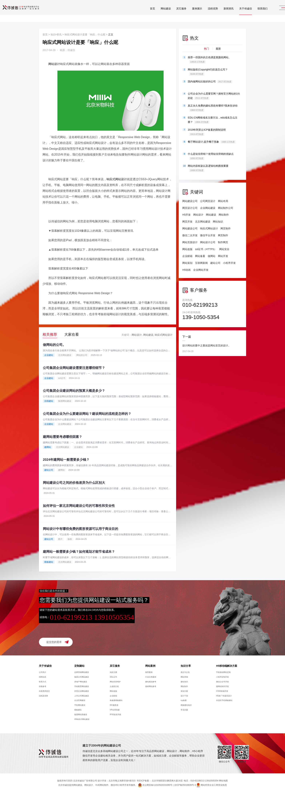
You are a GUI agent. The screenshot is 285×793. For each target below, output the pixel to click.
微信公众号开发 (222, 682)
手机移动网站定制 (223, 673)
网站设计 (54, 64)
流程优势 (204, 12)
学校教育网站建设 (81, 687)
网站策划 (187, 262)
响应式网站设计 (117, 179)
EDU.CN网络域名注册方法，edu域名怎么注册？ (212, 120)
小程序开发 (229, 262)
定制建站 (79, 666)
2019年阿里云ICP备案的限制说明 (207, 132)
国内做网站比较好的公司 (210, 81)
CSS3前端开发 (222, 691)
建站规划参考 (150, 682)
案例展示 (188, 12)
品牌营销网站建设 (81, 673)
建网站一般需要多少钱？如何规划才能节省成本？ (79, 552)
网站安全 (224, 249)
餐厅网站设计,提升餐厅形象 (212, 142)
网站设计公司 (207, 242)
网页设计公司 (190, 208)
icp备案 (184, 701)
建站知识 (184, 682)
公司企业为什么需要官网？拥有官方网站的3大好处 (214, 96)
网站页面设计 (190, 242)
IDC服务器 (114, 705)
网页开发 (187, 221)
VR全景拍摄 (115, 710)
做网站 (211, 256)
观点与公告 (185, 673)
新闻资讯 (220, 12)
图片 (60, 539)
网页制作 (225, 228)
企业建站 (48, 355)
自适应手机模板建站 (224, 701)
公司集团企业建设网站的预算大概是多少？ (74, 391)
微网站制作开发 (222, 687)
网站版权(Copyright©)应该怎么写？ (208, 72)
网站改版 (187, 249)
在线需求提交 (44, 691)
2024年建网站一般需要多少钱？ (66, 460)
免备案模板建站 (116, 701)
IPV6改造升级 (115, 715)
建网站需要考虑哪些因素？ (62, 437)
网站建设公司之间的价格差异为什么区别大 (74, 483)
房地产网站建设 (80, 682)
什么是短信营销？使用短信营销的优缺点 (211, 156)
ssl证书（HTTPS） (206, 249)
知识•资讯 (56, 34)
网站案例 (150, 666)
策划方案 (184, 691)
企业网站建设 (64, 424)
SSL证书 (113, 677)
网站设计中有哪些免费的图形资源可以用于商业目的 (80, 529)
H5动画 (186, 269)
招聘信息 (42, 677)
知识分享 (186, 666)
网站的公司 (81, 355)
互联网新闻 (201, 262)
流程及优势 (43, 696)
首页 (143, 12)
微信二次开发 (190, 235)
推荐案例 (148, 673)
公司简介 (42, 673)
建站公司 (48, 470)
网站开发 (223, 256)
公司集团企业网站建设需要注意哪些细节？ (74, 368)
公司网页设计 (207, 201)
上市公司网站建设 (81, 696)
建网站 (47, 447)
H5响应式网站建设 (81, 720)
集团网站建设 (64, 401)
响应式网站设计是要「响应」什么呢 (85, 34)
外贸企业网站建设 (81, 691)
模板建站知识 (186, 705)
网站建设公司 (190, 201)
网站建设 (157, 12)
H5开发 (186, 214)
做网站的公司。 (54, 345)
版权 (70, 539)
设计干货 (184, 696)
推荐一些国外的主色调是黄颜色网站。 (209, 60)
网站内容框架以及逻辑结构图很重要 (208, 168)
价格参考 (42, 687)
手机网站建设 (79, 705)
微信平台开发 (207, 235)
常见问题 (184, 710)
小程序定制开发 (222, 677)
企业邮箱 (187, 256)
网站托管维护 (115, 682)
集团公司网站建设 (81, 677)
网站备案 (200, 256)
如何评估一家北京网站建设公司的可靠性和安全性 (79, 506)
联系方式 (42, 682)
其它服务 (173, 12)
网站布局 (223, 201)
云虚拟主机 (114, 687)
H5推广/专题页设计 (224, 696)
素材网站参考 (150, 687)
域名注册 (113, 673)
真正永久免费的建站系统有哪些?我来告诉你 (213, 108)
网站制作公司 (225, 208)
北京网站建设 (64, 355)
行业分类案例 (150, 677)
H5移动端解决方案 (226, 666)
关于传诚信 (236, 12)
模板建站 (48, 562)
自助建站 (48, 401)
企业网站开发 (200, 269)
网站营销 (184, 677)
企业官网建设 (79, 701)
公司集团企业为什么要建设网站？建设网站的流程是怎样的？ (87, 414)
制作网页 (223, 242)
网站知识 (218, 221)
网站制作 (224, 214)
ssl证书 (61, 378)
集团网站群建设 (80, 715)
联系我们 (254, 12)
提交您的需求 (54, 642)
